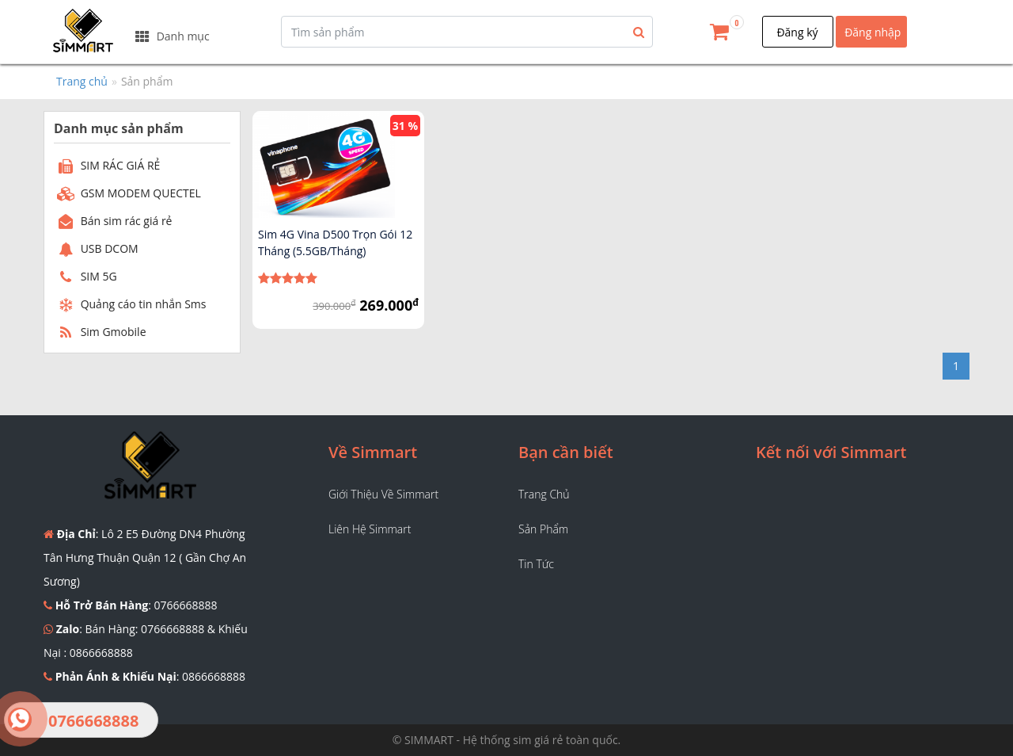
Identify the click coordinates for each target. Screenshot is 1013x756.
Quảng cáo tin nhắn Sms (130, 303)
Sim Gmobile (100, 331)
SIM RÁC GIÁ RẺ (107, 165)
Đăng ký (797, 32)
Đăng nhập (872, 32)
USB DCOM (96, 248)
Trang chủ (82, 81)
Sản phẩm (543, 528)
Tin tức (536, 563)
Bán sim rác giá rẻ (113, 220)
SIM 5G (85, 276)
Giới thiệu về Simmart (383, 494)
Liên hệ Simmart (369, 528)
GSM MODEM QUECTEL (127, 192)
